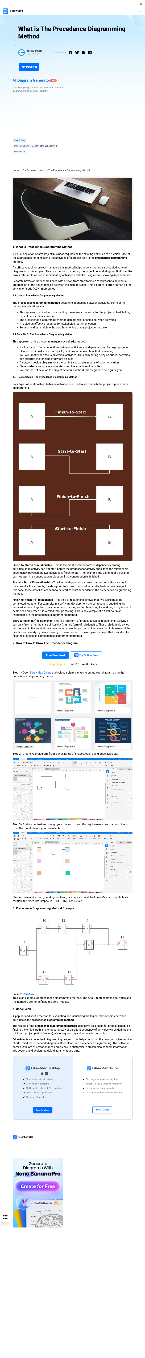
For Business (29, 170)
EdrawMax (28, 994)
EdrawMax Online (40, 672)
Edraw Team (34, 50)
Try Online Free (102, 1110)
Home (16, 170)
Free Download (29, 66)
